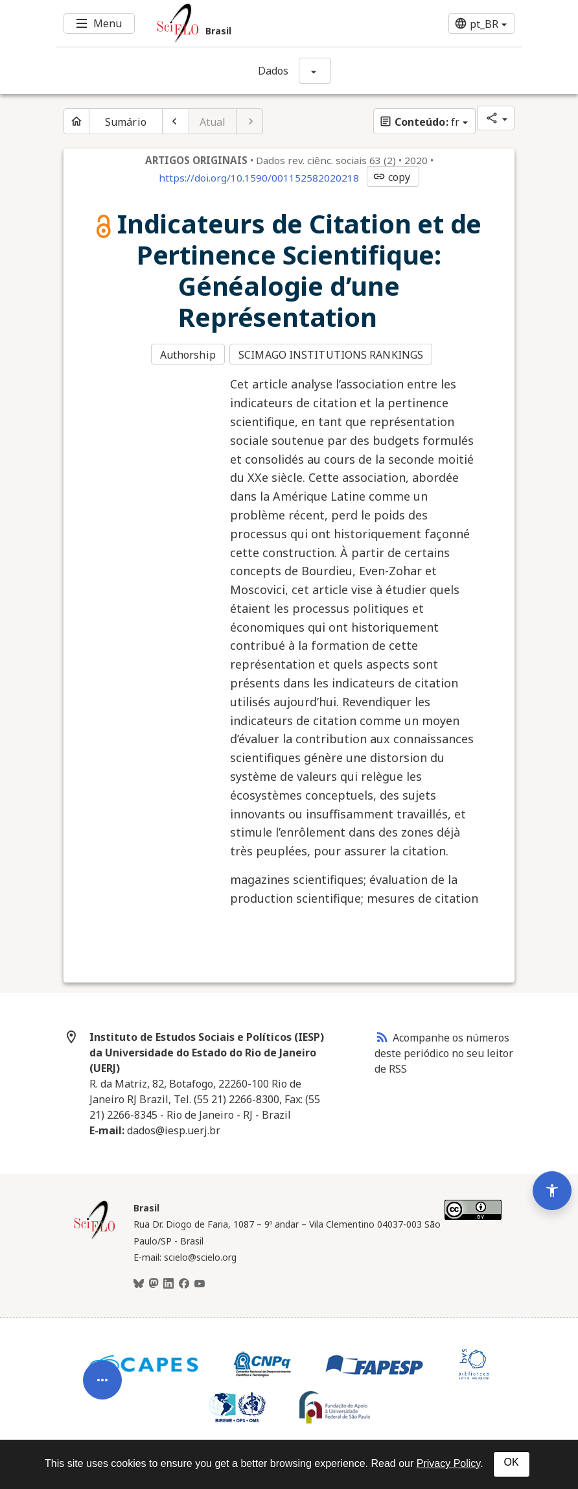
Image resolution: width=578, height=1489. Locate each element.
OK (511, 1462)
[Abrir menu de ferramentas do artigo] (102, 1366)
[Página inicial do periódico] (76, 121)
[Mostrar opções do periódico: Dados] (315, 71)
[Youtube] (199, 1282)
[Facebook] (184, 1282)
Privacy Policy (448, 1463)
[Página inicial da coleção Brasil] (94, 1235)
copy (391, 177)
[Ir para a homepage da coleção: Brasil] (250, 23)
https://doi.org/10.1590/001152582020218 (259, 177)
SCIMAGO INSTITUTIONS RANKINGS (332, 354)
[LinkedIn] (168, 1282)
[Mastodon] (153, 1282)
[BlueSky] (138, 1282)
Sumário (125, 122)
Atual (213, 122)
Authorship (188, 354)
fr (419, 122)
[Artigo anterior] (175, 121)
